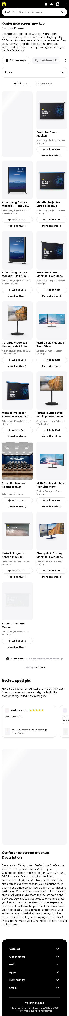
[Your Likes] (51, 4)
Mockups (20, 83)
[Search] (63, 12)
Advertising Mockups (12, 494)
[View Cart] (46, 4)
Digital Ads (19, 210)
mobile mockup (47, 60)
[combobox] (42, 12)
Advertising (42, 140)
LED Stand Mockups (16, 212)
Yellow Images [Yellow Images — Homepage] (34, 1003)
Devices (40, 350)
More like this (52, 155)
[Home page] (7, 658)
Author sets (44, 83)
